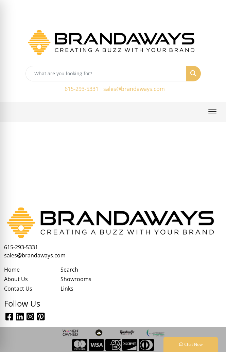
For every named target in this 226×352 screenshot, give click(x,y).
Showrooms (75, 279)
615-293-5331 (82, 89)
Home (12, 269)
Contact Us (18, 288)
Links (66, 288)
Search (69, 269)
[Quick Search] (106, 73)
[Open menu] (212, 111)
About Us (16, 279)
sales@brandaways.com (134, 89)
